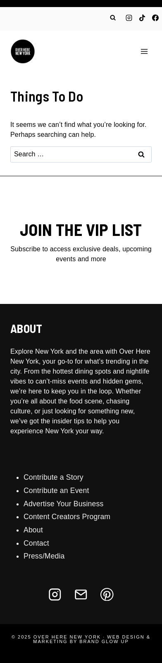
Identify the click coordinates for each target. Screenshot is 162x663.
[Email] (81, 594)
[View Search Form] (112, 17)
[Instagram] (129, 17)
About (33, 530)
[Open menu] (144, 51)
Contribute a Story (53, 477)
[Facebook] (155, 17)
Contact (36, 543)
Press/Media (44, 556)
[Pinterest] (107, 594)
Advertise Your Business (63, 504)
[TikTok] (142, 17)
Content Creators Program (67, 516)
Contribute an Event (56, 490)
